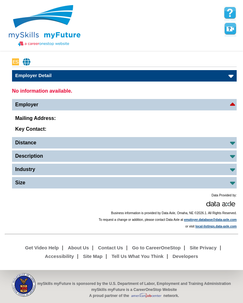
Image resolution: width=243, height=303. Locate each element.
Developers (185, 256)
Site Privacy (203, 247)
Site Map (93, 256)
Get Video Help (42, 247)
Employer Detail (33, 75)
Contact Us (110, 247)
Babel (27, 62)
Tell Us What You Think (137, 256)
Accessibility (59, 256)
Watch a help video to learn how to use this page (230, 29)
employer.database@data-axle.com (210, 219)
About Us (78, 247)
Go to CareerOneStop (156, 247)
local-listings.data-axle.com (216, 226)
